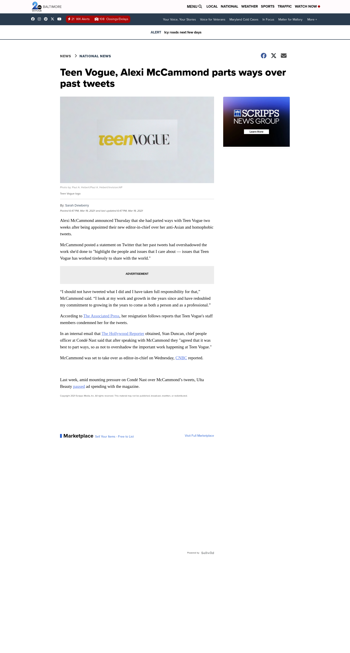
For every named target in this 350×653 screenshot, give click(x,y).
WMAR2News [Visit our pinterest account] (47, 19)
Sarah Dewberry (77, 205)
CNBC (181, 357)
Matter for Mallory (290, 19)
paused (79, 386)
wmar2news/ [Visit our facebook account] (34, 19)
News (65, 56)
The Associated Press (101, 316)
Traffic (285, 6)
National (229, 6)
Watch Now (307, 6)
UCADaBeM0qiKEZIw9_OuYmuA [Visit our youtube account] (60, 19)
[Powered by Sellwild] (207, 552)
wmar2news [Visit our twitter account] (53, 19)
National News (95, 56)
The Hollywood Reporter (123, 333)
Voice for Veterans (212, 19)
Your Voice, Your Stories (179, 19)
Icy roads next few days (183, 32)
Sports (268, 6)
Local (212, 6)
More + (312, 19)
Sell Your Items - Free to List (114, 436)
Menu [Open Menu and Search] (194, 6)
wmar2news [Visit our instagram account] (40, 19)
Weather (249, 6)
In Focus (268, 19)
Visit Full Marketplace (199, 435)
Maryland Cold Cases (243, 19)
